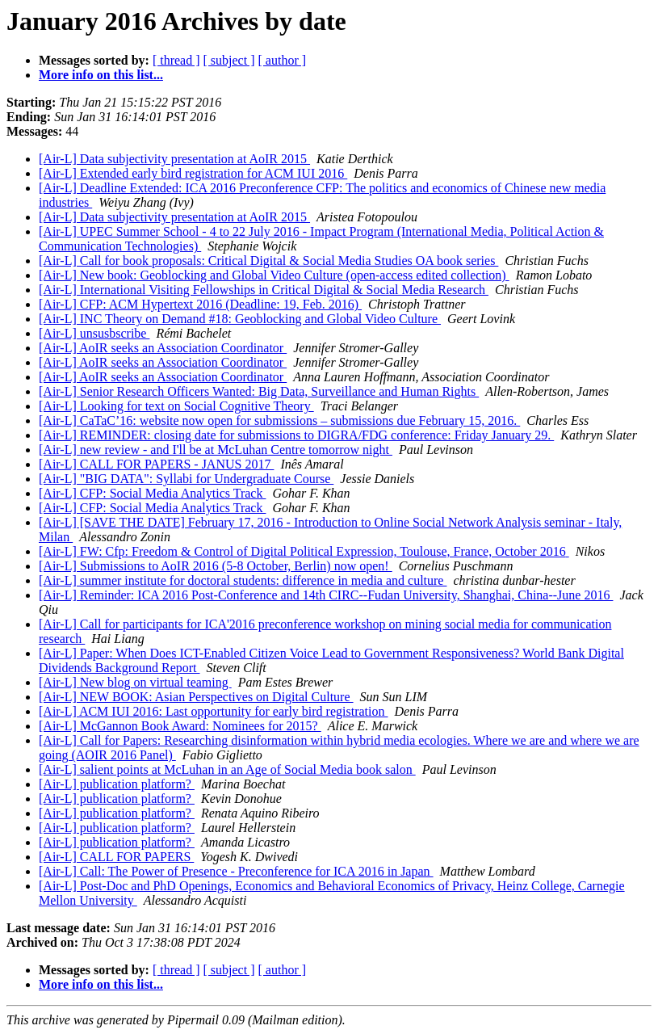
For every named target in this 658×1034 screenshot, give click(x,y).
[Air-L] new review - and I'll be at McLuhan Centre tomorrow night (215, 449)
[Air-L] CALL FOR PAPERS (116, 857)
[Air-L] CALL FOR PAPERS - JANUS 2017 (156, 464)
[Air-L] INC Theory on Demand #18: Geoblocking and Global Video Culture (240, 319)
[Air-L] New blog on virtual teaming (135, 682)
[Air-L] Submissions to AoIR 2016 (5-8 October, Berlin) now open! (215, 566)
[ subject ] (229, 60)
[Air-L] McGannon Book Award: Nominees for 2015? (180, 726)
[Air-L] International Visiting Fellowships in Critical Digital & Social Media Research (263, 289)
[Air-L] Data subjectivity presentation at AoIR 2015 (174, 159)
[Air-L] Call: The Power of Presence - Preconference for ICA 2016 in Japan (236, 871)
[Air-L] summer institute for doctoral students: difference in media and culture (242, 580)
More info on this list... (101, 75)
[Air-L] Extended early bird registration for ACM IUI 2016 (193, 173)
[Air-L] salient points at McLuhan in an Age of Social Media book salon (227, 769)
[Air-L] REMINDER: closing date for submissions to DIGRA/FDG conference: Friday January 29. (296, 435)
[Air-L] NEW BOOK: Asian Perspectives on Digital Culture (196, 697)
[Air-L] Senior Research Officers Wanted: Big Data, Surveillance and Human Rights (259, 391)
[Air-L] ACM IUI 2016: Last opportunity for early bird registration (213, 711)
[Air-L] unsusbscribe (94, 333)
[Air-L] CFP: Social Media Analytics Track (152, 493)
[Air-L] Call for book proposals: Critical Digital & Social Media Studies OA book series (268, 260)
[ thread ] (176, 60)
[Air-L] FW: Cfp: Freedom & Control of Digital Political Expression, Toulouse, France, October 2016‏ (304, 551)
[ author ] (282, 60)
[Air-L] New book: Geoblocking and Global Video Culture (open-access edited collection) (274, 275)
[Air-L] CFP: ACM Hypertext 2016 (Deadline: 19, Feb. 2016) (200, 304)
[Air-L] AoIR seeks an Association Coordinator (163, 348)
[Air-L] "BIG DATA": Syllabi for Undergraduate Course (186, 478)
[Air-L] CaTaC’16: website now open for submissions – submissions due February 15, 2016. (279, 420)
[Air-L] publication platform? (117, 784)
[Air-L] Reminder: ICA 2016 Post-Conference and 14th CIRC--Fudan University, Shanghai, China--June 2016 (326, 595)
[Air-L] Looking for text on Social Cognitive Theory (176, 406)
